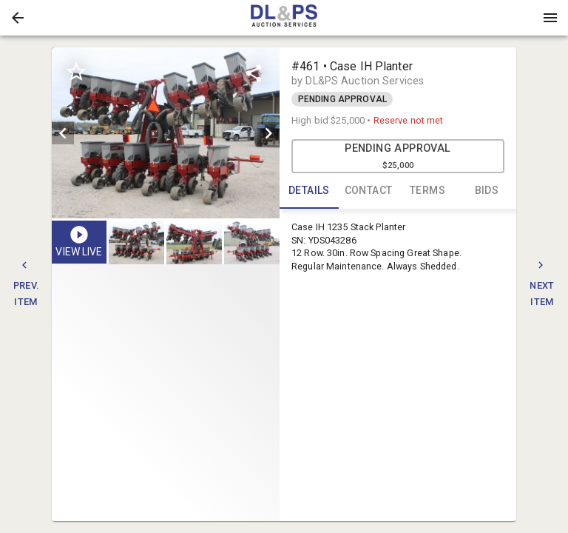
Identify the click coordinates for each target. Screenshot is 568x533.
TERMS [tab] (427, 191)
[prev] (63, 133)
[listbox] (166, 132)
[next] (268, 133)
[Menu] (550, 18)
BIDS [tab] (486, 191)
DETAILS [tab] (309, 191)
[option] (166, 132)
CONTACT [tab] (368, 191)
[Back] (18, 18)
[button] (18, 18)
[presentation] (284, 17)
